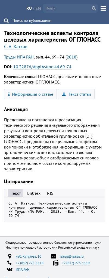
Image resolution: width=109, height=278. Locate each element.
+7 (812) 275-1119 (76, 266)
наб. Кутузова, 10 (28, 259)
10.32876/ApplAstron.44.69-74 (42, 66)
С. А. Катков (15, 47)
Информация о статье (31, 94)
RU (29, 8)
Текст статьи (76, 94)
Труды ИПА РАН (19, 57)
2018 (71, 57)
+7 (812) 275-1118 (29, 266)
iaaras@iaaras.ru (72, 259)
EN (38, 8)
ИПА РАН (23, 272)
